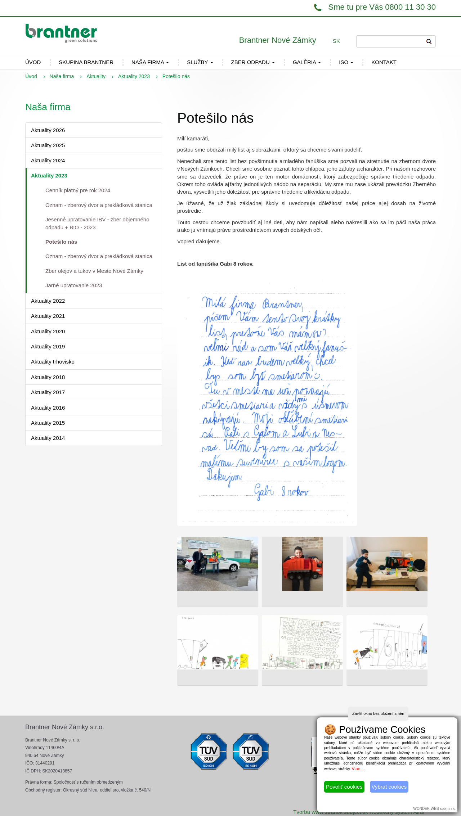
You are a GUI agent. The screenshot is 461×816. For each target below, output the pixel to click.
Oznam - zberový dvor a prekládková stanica (98, 205)
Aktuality (96, 76)
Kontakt (384, 62)
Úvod (31, 76)
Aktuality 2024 (48, 160)
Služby (200, 62)
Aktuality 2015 (48, 423)
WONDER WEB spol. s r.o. (434, 809)
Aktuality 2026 (48, 130)
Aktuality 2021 (48, 316)
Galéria (307, 62)
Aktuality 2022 (48, 301)
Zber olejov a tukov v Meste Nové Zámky (94, 271)
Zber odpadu (253, 62)
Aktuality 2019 (48, 346)
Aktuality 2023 (134, 76)
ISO (346, 62)
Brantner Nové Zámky (277, 40)
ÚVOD (33, 62)
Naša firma (150, 62)
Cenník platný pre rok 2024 (77, 190)
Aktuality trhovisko (53, 362)
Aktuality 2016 (48, 408)
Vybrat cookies (389, 787)
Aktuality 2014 (48, 438)
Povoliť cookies (344, 787)
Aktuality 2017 (48, 392)
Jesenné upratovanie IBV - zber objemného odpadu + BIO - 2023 (97, 223)
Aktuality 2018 (48, 377)
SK (336, 41)
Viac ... (358, 768)
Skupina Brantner (86, 62)
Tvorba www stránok (318, 812)
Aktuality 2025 (48, 145)
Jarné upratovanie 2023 (73, 285)
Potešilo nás (61, 242)
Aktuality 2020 (48, 331)
